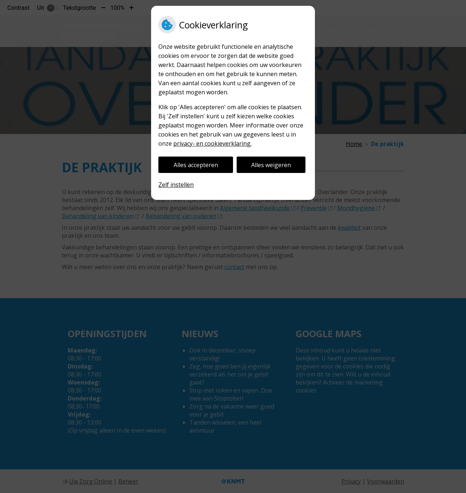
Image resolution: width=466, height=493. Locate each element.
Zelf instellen (176, 185)
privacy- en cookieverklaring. (212, 143)
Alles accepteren (196, 165)
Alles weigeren (271, 165)
